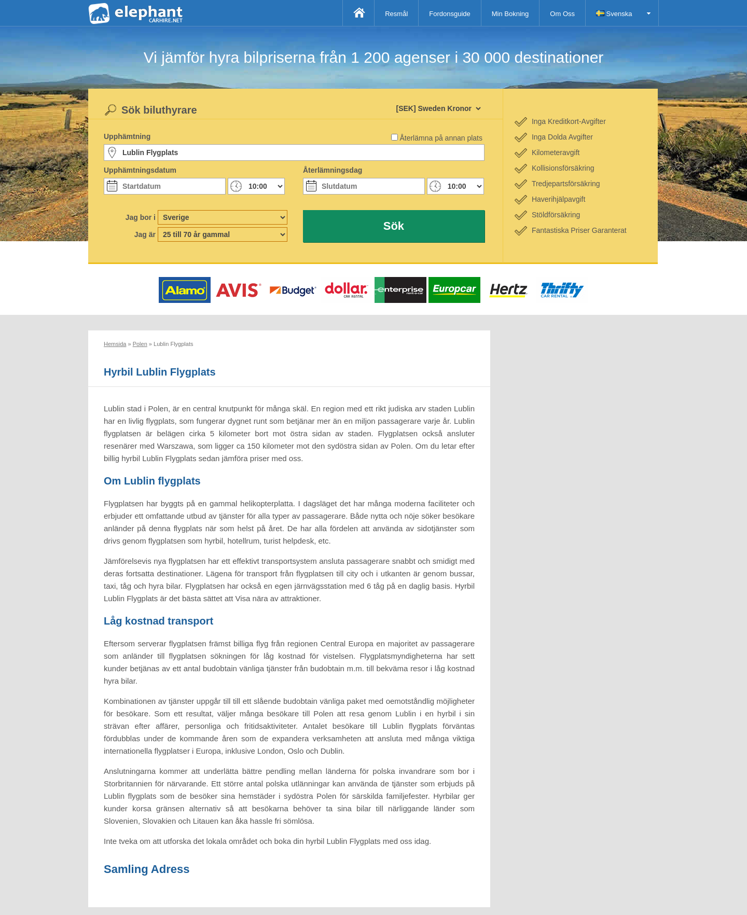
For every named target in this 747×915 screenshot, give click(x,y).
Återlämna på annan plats (440, 138)
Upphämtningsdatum (140, 170)
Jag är (145, 234)
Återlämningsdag (332, 170)
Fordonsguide (450, 14)
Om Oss (562, 14)
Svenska (614, 14)
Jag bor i (141, 217)
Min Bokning (510, 14)
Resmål (396, 14)
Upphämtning (127, 136)
